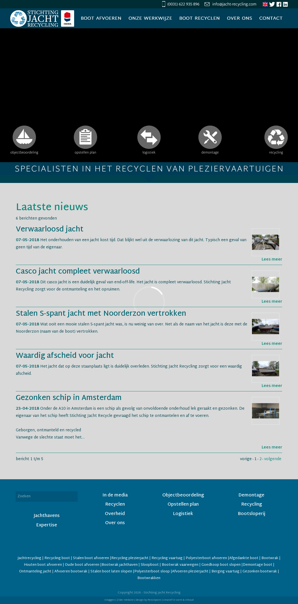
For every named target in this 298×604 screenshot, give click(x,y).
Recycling (251, 505)
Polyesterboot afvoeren (206, 558)
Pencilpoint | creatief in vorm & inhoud (171, 600)
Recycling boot (57, 558)
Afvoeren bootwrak (70, 571)
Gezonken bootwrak (260, 571)
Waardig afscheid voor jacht (65, 356)
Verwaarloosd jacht (50, 229)
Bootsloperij (251, 514)
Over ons (115, 523)
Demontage (251, 495)
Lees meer (272, 259)
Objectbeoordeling (183, 495)
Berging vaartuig (225, 571)
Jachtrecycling (29, 558)
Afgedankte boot (243, 558)
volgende (272, 459)
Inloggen (109, 600)
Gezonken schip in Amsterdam (69, 398)
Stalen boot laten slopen (111, 571)
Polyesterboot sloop (152, 571)
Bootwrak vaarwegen (180, 565)
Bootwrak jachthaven (120, 565)
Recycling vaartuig (167, 558)
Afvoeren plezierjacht (190, 571)
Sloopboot (150, 565)
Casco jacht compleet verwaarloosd (78, 272)
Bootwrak (269, 558)
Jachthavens (47, 516)
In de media (115, 495)
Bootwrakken (148, 578)
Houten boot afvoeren (43, 565)
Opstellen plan (183, 505)
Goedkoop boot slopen (221, 565)
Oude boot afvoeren (82, 565)
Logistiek (183, 514)
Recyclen (115, 505)
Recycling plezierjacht (129, 558)
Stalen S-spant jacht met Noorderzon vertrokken (101, 314)
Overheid (115, 514)
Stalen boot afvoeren (91, 558)
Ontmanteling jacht (35, 571)
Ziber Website (125, 600)
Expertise (46, 525)
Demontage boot (257, 565)
